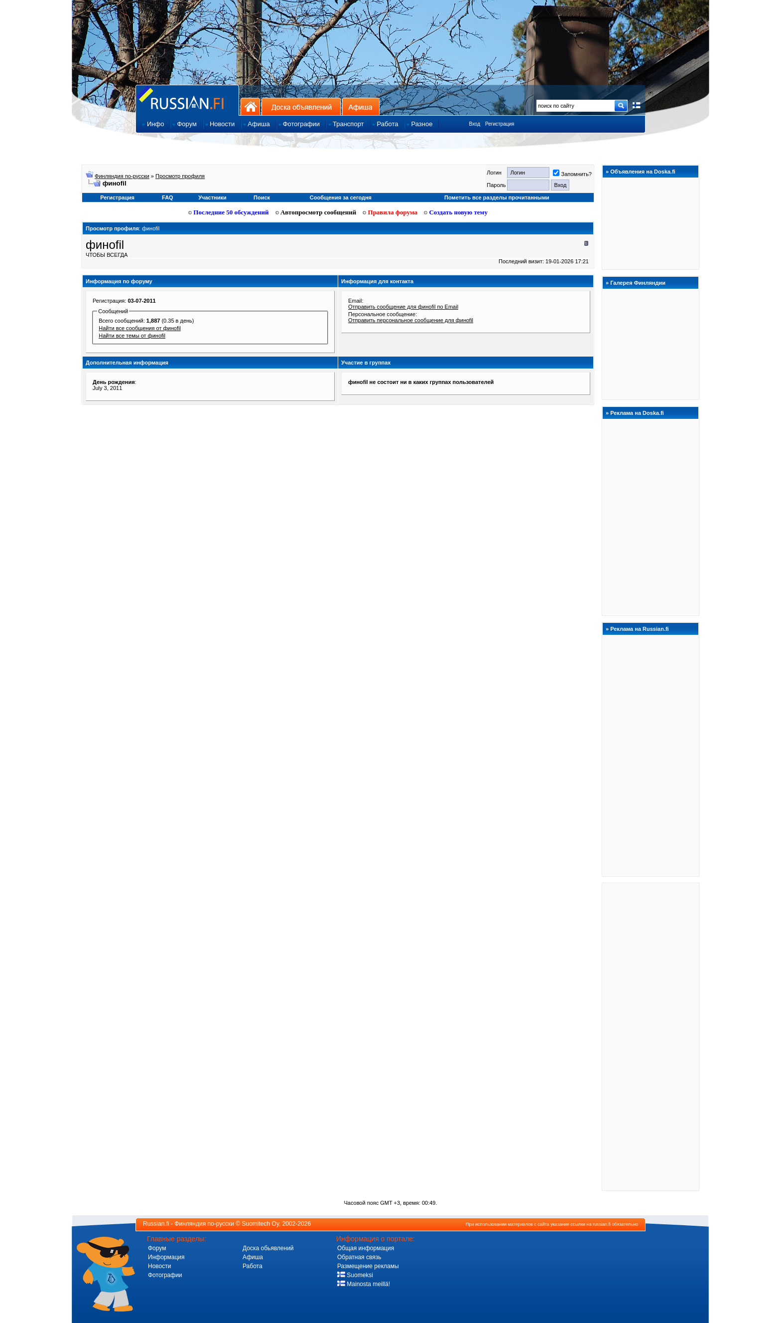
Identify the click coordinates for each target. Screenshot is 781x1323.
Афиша (361, 106)
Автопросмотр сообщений (316, 212)
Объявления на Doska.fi (642, 172)
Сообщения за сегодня (341, 197)
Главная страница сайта (187, 100)
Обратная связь (359, 1257)
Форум (157, 1248)
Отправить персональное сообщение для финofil (410, 320)
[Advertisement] (650, 1036)
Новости (159, 1266)
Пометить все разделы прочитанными (496, 197)
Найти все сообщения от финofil (140, 328)
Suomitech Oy (260, 1223)
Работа (252, 1266)
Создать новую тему (456, 212)
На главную (250, 106)
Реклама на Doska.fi (637, 413)
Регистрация (499, 124)
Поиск (262, 197)
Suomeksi (355, 1275)
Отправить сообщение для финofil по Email (403, 307)
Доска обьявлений (268, 1248)
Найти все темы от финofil (132, 336)
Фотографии (165, 1275)
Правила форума (390, 212)
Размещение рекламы (368, 1266)
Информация (166, 1257)
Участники (212, 197)
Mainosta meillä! (363, 1284)
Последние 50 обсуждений (228, 212)
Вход (474, 124)
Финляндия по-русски (122, 176)
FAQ (167, 197)
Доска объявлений (301, 106)
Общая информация (365, 1248)
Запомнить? (572, 174)
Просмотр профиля (180, 176)
